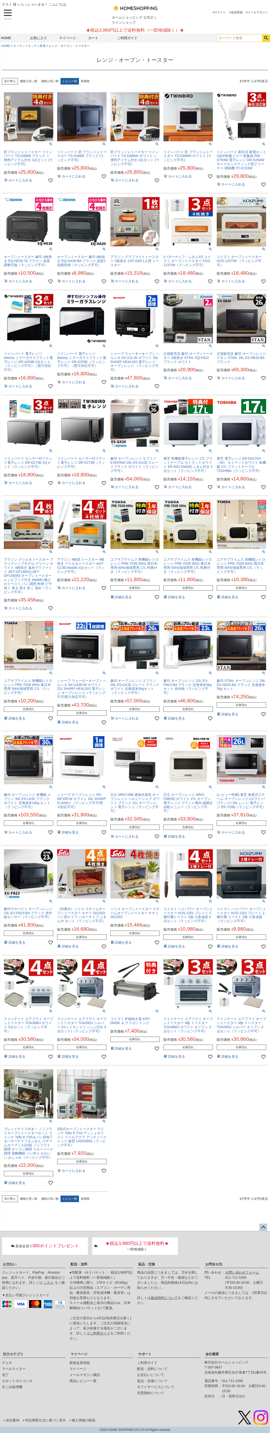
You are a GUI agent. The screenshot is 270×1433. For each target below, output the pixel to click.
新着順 (85, 81)
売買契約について (150, 1393)
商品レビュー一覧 (83, 1381)
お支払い (9, 1264)
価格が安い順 (28, 81)
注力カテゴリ (13, 1354)
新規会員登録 (79, 1363)
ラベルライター (14, 1369)
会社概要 (212, 1354)
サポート (145, 1354)
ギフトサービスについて (155, 1387)
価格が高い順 (50, 81)
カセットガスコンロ (17, 1381)
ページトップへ (263, 1227)
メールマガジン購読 (84, 1375)
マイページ (67, 38)
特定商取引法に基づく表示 (45, 1420)
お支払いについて (150, 1375)
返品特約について (164, 1298)
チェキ (7, 1363)
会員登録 (237, 12)
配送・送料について (152, 1369)
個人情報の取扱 (83, 1420)
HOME (6, 38)
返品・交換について (152, 1381)
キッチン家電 (37, 46)
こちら (49, 1282)
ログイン (220, 12)
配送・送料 (78, 1264)
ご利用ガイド (127, 38)
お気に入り (38, 38)
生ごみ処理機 (12, 1387)
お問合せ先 (213, 1264)
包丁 (5, 1375)
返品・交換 (146, 1264)
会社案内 (12, 1420)
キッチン (19, 46)
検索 (266, 38)
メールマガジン (258, 12)
